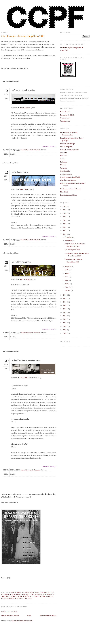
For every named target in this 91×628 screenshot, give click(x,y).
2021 (65, 224)
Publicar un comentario (9, 612)
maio (67, 277)
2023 (65, 217)
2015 (65, 302)
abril (67, 280)
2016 (65, 298)
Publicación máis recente (10, 616)
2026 (65, 206)
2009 (65, 323)
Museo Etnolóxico (43, 594)
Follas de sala (65, 112)
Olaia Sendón (24, 378)
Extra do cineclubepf (67, 144)
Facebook (63, 156)
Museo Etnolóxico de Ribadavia (30, 150)
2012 (65, 312)
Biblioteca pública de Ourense (70, 189)
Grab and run (7, 594)
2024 (65, 213)
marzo (67, 284)
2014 (65, 305)
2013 (65, 309)
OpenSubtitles (65, 171)
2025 (65, 210)
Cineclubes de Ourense (68, 180)
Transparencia (65, 121)
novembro (69, 241)
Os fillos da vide (37, 596)
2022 (65, 220)
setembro (68, 266)
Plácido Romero (25, 108)
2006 (65, 333)
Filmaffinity (64, 192)
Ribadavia (13, 598)
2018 (65, 234)
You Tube (63, 153)
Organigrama (64, 118)
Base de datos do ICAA (68, 195)
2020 (65, 227)
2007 (65, 330)
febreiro (68, 287)
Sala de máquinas (66, 147)
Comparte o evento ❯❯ (49, 146)
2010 (65, 319)
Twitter (62, 159)
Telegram (63, 168)
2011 (65, 316)
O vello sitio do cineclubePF (70, 177)
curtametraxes (47, 592)
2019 (65, 231)
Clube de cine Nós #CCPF (69, 150)
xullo (67, 270)
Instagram (63, 162)
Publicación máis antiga (48, 616)
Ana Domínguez (25, 279)
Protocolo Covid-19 (67, 115)
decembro (68, 237)
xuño (67, 273)
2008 (65, 326)
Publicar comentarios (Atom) (22, 621)
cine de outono (32, 592)
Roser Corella (24, 189)
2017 (65, 295)
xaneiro (68, 291)
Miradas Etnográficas (24, 594)
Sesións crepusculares (72, 250)
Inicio (29, 616)
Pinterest (63, 165)
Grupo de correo (66, 174)
